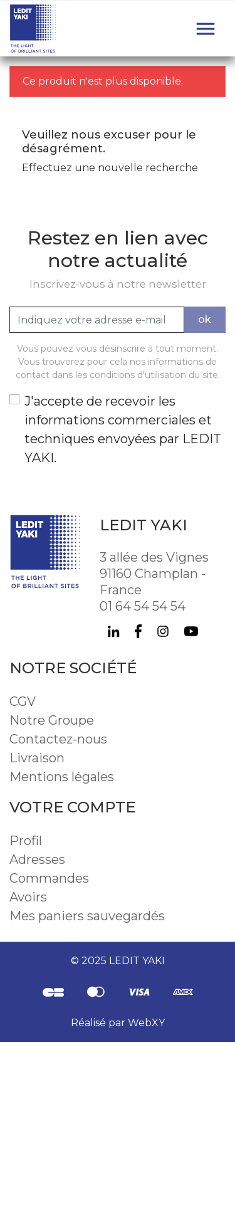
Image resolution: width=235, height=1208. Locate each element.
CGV (22, 701)
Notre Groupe (51, 720)
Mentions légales (61, 776)
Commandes (49, 878)
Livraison (37, 757)
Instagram (163, 631)
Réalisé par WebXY (118, 1023)
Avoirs (28, 897)
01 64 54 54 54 (142, 606)
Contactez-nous (58, 739)
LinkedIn (113, 631)
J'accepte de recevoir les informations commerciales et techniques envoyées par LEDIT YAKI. (122, 429)
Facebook (138, 631)
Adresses (37, 859)
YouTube (191, 631)
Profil (25, 840)
